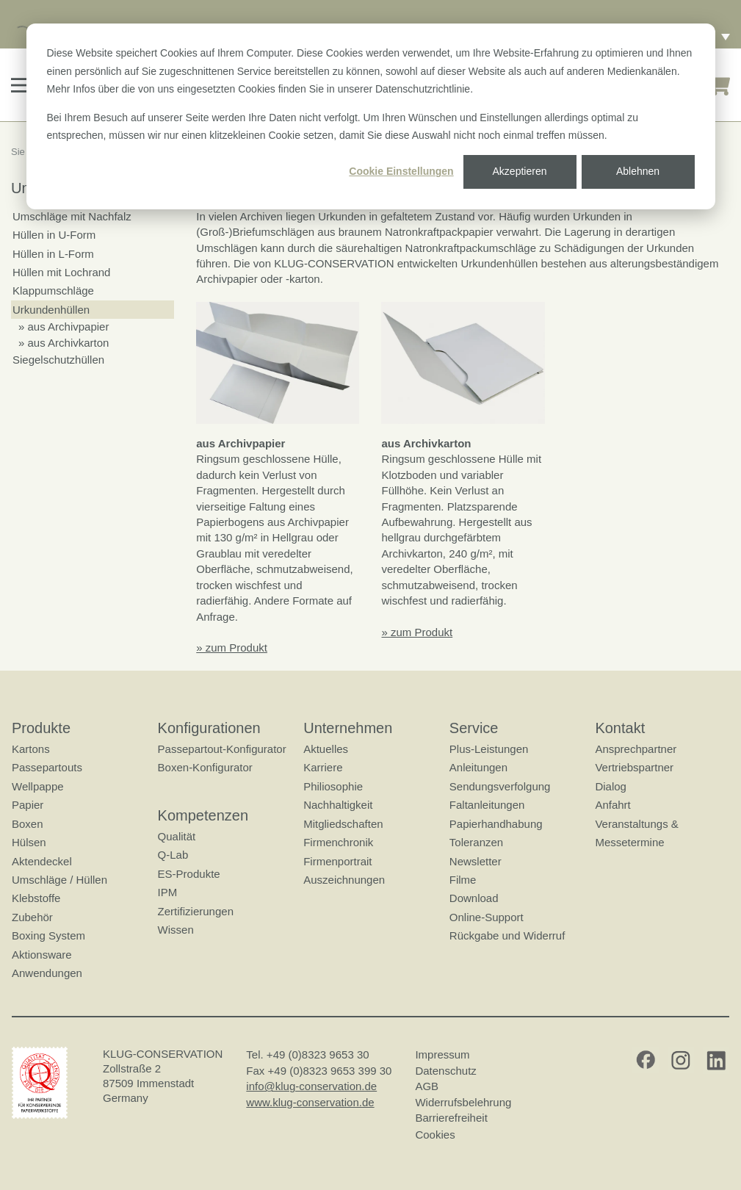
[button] (21, 85)
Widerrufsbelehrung (463, 1102)
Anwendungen (47, 973)
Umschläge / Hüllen (59, 879)
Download (474, 898)
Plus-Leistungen (489, 749)
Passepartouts (47, 767)
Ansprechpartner (635, 749)
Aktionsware (42, 954)
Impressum (442, 1054)
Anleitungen (478, 767)
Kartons (31, 749)
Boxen (27, 824)
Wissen (176, 929)
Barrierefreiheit (451, 1117)
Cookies (435, 1134)
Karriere (322, 767)
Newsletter (475, 860)
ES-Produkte (189, 874)
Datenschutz (445, 1070)
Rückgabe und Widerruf (507, 935)
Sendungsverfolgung (500, 786)
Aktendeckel (42, 860)
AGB (426, 1086)
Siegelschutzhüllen (58, 359)
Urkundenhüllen (51, 309)
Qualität (177, 836)
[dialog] (370, 116)
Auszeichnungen (344, 879)
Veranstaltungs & (636, 824)
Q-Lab (173, 854)
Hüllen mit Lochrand (61, 272)
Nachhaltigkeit (337, 804)
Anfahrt (612, 804)
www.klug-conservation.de (310, 1102)
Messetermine (629, 842)
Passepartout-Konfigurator (222, 749)
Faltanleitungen (487, 804)
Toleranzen (476, 842)
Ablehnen (637, 171)
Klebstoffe (36, 898)
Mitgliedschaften (343, 824)
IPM (168, 892)
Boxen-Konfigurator (205, 767)
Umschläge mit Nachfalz (71, 216)
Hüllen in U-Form (53, 234)
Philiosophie (333, 786)
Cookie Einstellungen (401, 171)
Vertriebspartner (634, 767)
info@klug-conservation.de (311, 1086)
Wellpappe (38, 786)
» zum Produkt (231, 647)
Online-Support (486, 917)
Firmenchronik (338, 842)
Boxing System (48, 935)
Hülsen (29, 842)
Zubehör (32, 917)
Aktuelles (325, 749)
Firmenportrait (337, 860)
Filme (463, 879)
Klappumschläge (53, 290)
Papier (27, 804)
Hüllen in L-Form (53, 254)
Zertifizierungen (196, 910)
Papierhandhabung (496, 824)
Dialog (610, 786)
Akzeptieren (520, 171)
